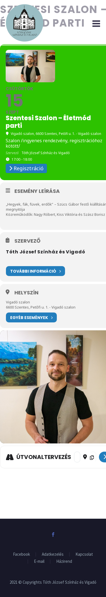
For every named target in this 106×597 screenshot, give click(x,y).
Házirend (64, 561)
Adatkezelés (53, 554)
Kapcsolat (84, 554)
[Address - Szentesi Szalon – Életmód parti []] (77, 457)
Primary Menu (96, 23)
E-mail (39, 561)
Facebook (21, 554)
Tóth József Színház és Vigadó (45, 252)
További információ (35, 271)
